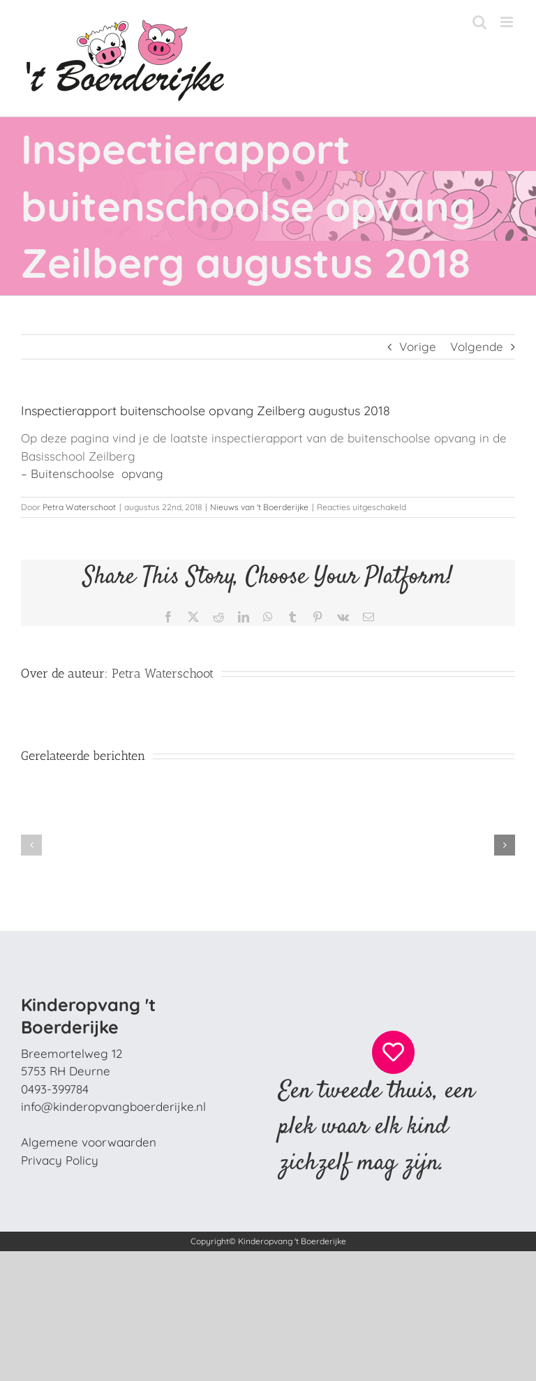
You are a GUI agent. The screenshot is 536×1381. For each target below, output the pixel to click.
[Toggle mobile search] (479, 22)
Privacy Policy (59, 1160)
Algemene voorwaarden (88, 1142)
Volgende (476, 346)
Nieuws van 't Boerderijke (259, 507)
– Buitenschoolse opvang (92, 473)
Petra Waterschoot (79, 507)
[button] (31, 845)
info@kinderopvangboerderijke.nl (113, 1106)
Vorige (417, 346)
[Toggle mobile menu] (507, 22)
